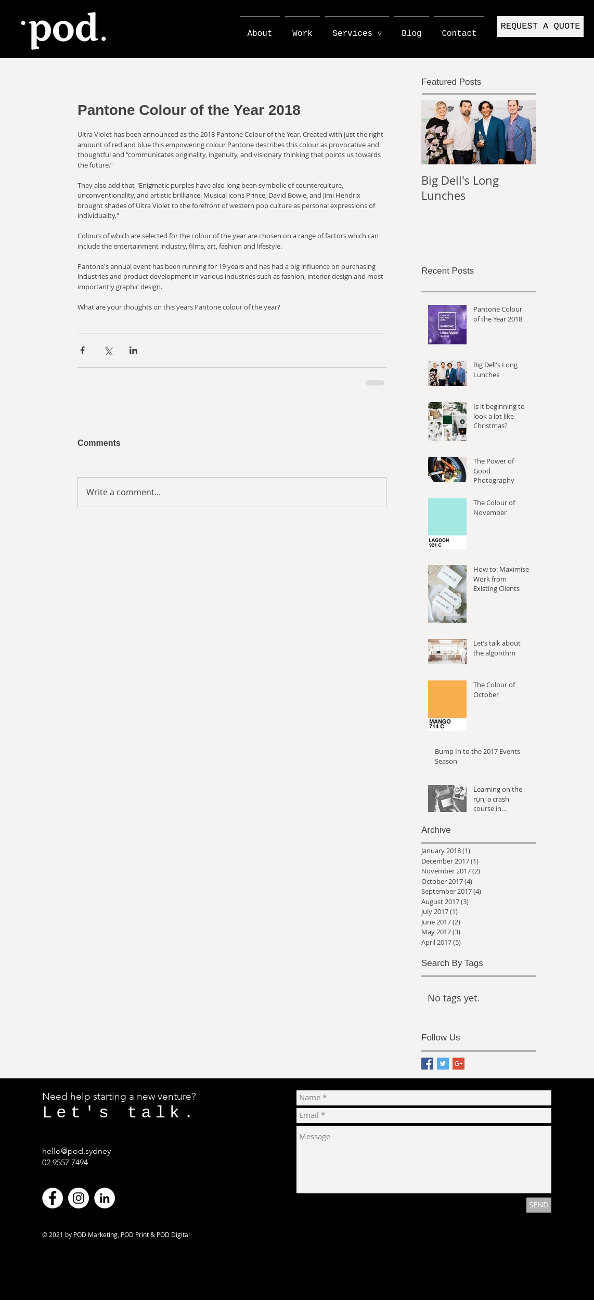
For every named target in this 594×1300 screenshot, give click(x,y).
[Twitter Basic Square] (443, 1064)
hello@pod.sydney (76, 1151)
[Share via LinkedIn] (133, 350)
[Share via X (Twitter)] (108, 350)
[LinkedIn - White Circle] (104, 1198)
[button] (540, 26)
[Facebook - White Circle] (52, 1198)
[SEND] (538, 1205)
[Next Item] (519, 132)
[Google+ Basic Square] (458, 1064)
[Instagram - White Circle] (78, 1198)
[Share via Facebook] (82, 350)
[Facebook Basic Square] (427, 1064)
